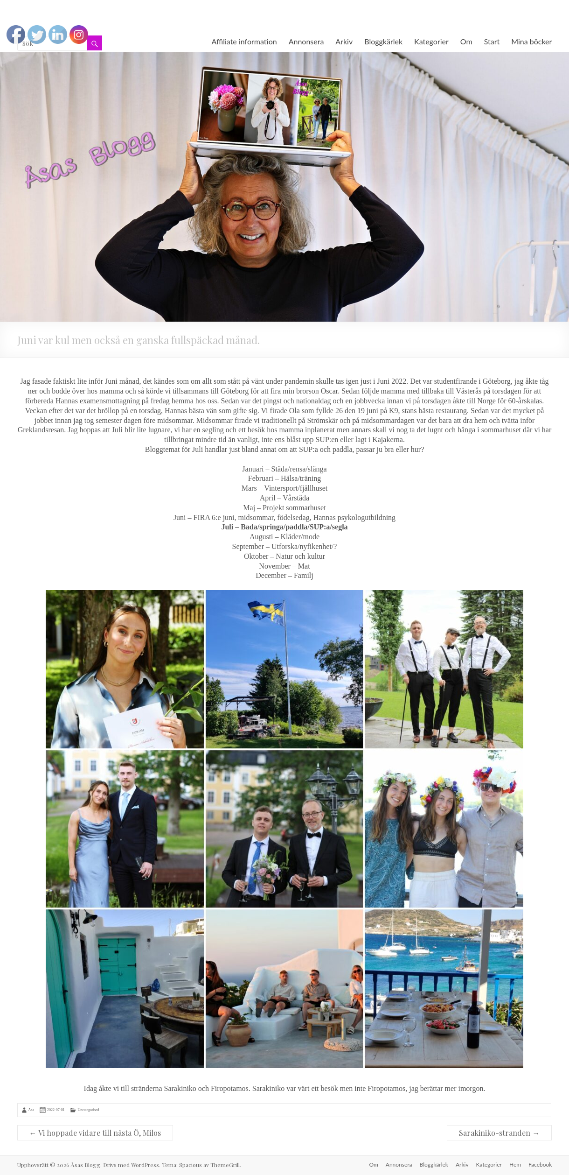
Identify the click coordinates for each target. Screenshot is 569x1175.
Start (492, 41)
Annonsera (306, 41)
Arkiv (344, 41)
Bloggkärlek (383, 41)
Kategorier (431, 41)
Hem (515, 1164)
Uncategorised (88, 1110)
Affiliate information (244, 41)
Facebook (540, 1164)
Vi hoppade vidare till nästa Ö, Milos (95, 1133)
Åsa (31, 1110)
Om (466, 41)
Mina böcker (531, 41)
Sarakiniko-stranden (499, 1133)
